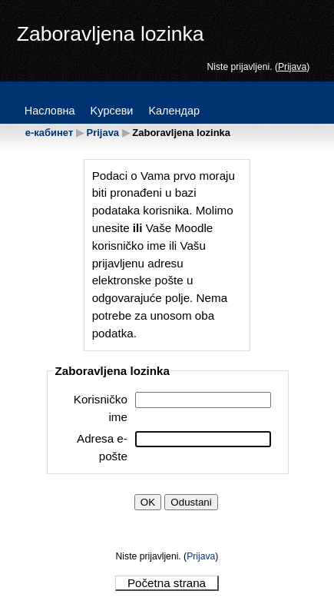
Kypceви (112, 111)
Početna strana (166, 582)
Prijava (292, 66)
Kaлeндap (174, 111)
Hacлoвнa (50, 111)
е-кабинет (49, 132)
